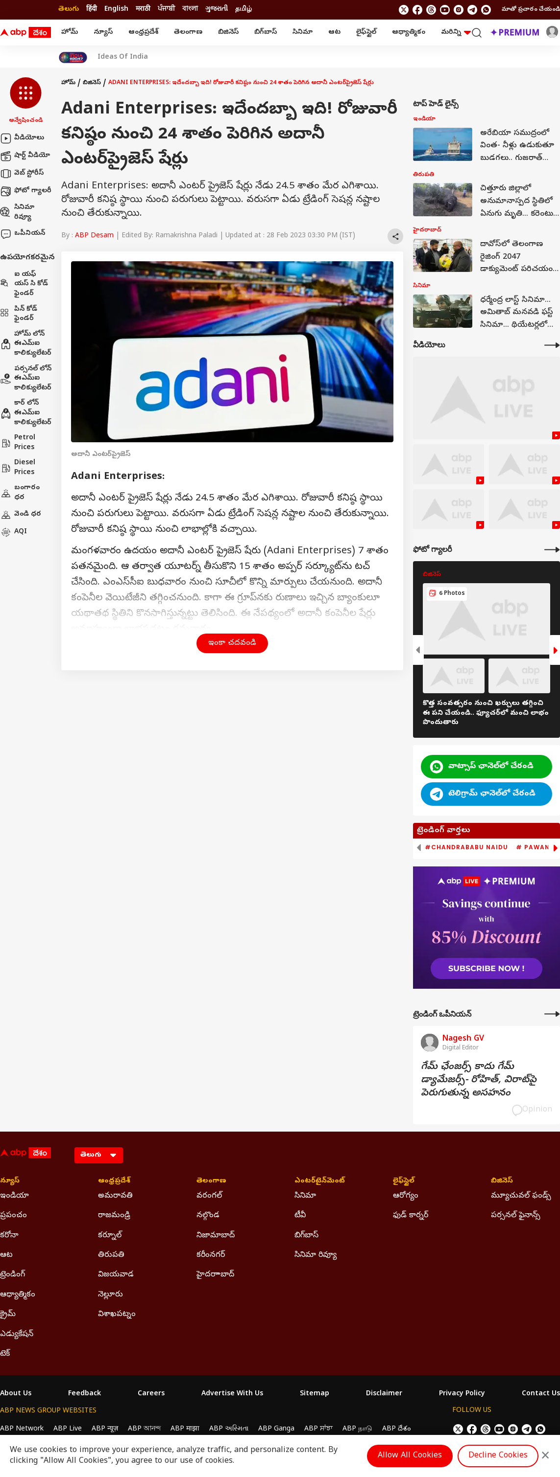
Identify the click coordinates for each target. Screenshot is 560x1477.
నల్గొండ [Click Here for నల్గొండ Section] (207, 1215)
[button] (26, 101)
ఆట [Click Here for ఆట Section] (6, 1255)
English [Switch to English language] (116, 9)
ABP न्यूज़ (105, 1429)
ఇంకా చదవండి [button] (232, 643)
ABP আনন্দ (144, 1429)
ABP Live (67, 1429)
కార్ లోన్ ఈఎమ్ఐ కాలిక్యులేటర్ (25, 413)
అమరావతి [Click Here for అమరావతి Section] (115, 1196)
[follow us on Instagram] (458, 10)
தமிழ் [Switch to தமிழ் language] (243, 9)
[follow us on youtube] (445, 10)
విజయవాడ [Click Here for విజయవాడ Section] (116, 1275)
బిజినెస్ (228, 32)
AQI (13, 532)
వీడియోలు (22, 138)
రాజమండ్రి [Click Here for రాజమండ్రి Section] (114, 1215)
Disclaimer (384, 1394)
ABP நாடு (357, 1429)
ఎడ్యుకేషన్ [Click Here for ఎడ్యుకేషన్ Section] (16, 1334)
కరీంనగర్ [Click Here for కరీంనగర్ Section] (210, 1255)
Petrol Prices (17, 443)
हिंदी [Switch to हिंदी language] (91, 9)
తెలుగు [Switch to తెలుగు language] (68, 9)
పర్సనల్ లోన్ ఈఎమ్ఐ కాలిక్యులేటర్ (25, 378)
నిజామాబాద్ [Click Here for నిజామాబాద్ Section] (215, 1235)
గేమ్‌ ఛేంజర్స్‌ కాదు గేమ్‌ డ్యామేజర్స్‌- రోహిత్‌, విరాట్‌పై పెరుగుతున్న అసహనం (478, 1080)
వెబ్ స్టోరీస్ (22, 174)
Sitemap (314, 1394)
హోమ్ (69, 32)
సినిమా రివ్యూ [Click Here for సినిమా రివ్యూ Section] (315, 1255)
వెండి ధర (20, 515)
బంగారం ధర (20, 492)
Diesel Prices (17, 467)
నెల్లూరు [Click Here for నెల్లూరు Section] (110, 1295)
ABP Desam (94, 236)
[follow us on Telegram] (472, 10)
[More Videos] (552, 345)
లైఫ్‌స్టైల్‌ (366, 32)
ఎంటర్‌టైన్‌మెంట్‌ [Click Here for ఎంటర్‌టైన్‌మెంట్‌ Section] (319, 1181)
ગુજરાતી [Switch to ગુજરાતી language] (216, 9)
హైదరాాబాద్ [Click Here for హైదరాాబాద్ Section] (215, 1275)
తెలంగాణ (188, 32)
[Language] (98, 1155)
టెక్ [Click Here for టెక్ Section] (5, 1354)
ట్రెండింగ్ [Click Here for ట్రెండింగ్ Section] (12, 1275)
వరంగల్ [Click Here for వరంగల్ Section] (209, 1196)
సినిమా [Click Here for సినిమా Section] (305, 1196)
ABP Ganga (276, 1429)
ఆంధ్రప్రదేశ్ (143, 32)
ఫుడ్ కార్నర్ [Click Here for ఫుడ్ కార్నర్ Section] (410, 1215)
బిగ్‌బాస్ (265, 32)
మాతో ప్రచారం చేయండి (531, 10)
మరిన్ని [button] (456, 32)
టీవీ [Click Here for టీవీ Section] (300, 1215)
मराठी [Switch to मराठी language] (143, 9)
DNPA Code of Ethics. (114, 1448)
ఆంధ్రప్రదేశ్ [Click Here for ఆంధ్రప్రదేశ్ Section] (114, 1181)
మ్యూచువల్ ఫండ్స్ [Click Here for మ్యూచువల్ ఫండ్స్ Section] (521, 1196)
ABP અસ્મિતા (228, 1429)
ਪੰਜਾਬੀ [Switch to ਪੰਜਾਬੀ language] (166, 9)
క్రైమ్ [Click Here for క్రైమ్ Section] (8, 1314)
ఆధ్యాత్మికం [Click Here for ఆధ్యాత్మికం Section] (17, 1295)
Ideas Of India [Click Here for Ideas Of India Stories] (122, 57)
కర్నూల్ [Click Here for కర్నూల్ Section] (110, 1235)
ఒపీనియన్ (22, 234)
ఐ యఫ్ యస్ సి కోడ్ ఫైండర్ (24, 284)
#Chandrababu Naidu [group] (466, 847)
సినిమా (302, 32)
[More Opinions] (552, 1014)
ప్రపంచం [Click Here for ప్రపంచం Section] (13, 1215)
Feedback (84, 1394)
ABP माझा (184, 1429)
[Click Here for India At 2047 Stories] (73, 57)
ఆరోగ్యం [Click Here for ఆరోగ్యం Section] (405, 1196)
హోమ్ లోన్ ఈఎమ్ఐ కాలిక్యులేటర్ (25, 344)
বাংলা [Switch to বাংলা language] (190, 9)
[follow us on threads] (431, 10)
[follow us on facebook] (417, 10)
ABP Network (22, 1429)
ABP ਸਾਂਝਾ (318, 1429)
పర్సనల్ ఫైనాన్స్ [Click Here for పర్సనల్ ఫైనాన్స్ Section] (515, 1215)
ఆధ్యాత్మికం (408, 32)
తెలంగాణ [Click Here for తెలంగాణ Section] (211, 1181)
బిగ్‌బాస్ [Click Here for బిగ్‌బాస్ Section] (306, 1235)
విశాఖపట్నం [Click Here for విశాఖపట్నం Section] (117, 1314)
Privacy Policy (462, 1394)
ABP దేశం (396, 1429)
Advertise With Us (232, 1394)
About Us (15, 1394)
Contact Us (541, 1394)
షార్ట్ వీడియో (25, 156)
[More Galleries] (552, 549)
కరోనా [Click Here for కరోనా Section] (9, 1235)
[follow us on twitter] (404, 10)
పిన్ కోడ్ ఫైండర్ (18, 314)
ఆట (334, 32)
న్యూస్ (103, 32)
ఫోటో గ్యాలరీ (25, 191)
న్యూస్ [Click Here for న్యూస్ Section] (10, 1181)
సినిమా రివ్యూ (17, 212)
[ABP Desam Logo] (25, 33)
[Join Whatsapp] (486, 10)
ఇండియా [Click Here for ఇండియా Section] (14, 1196)
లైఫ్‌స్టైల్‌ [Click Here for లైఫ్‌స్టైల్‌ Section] (403, 1181)
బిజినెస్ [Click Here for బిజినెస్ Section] (502, 1181)
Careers (151, 1394)
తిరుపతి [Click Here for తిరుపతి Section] (111, 1255)
